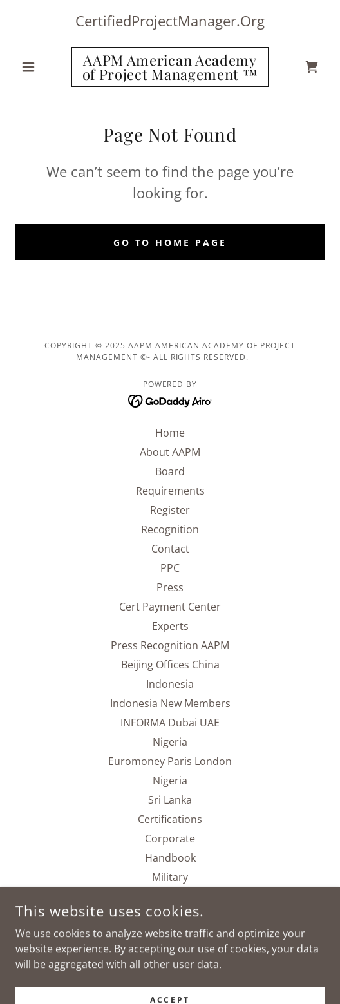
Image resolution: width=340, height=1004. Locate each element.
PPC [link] (170, 568)
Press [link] (170, 587)
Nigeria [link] (170, 742)
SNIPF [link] (170, 916)
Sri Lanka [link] (170, 800)
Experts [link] (170, 626)
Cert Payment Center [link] (170, 607)
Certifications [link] (170, 819)
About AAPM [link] (170, 452)
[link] (170, 67)
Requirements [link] (170, 491)
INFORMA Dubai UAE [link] (170, 722)
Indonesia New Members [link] (170, 703)
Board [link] (170, 471)
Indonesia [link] (170, 684)
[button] (38, 67)
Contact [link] (170, 549)
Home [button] (170, 433)
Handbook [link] (170, 858)
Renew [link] (170, 896)
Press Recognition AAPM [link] (170, 645)
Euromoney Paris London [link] (170, 761)
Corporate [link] (170, 838)
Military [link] (170, 877)
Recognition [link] (170, 529)
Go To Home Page (170, 242)
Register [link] (170, 510)
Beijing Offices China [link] (170, 665)
